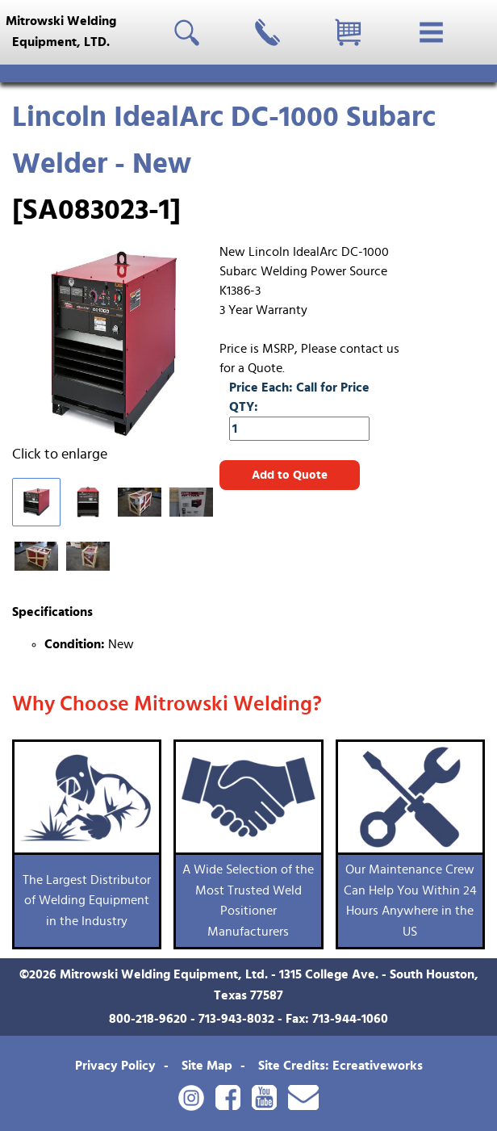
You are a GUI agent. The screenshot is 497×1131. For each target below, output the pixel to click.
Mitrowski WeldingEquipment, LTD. (61, 31)
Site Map (207, 1065)
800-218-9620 (148, 1018)
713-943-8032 (236, 1018)
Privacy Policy (115, 1065)
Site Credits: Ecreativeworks (340, 1065)
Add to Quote (290, 475)
